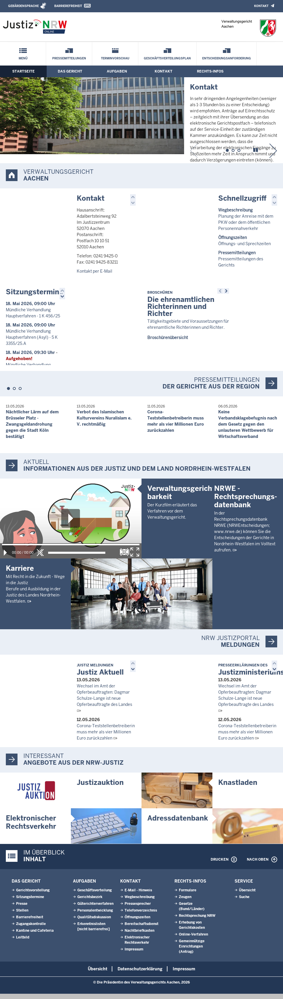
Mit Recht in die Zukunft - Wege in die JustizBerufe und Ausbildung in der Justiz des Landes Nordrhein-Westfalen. (35, 593)
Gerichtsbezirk (89, 902)
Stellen (22, 915)
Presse (21, 909)
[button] (227, 149)
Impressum (134, 954)
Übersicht (247, 895)
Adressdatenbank (177, 823)
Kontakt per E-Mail (94, 271)
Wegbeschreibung (140, 902)
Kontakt (261, 6)
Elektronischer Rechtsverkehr (31, 827)
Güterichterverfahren (95, 909)
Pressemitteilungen (69, 58)
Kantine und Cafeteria (35, 935)
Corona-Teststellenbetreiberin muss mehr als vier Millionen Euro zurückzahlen (106, 737)
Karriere (20, 572)
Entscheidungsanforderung (226, 58)
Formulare (187, 895)
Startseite (23, 71)
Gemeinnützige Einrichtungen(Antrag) (192, 951)
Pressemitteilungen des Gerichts (240, 259)
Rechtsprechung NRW (197, 921)
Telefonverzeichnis (141, 915)
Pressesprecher (138, 909)
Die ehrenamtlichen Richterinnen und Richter (180, 304)
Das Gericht (70, 71)
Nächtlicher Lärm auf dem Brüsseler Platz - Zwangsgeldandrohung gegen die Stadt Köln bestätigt (32, 429)
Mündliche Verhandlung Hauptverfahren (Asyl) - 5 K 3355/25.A (32, 337)
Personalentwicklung (95, 915)
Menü (23, 58)
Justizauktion (100, 787)
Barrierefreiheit (68, 6)
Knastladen (237, 787)
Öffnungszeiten (137, 922)
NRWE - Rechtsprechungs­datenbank (245, 572)
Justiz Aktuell (100, 675)
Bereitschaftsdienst (141, 929)
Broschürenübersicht (167, 337)
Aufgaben (117, 71)
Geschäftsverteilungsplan (167, 58)
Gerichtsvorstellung (33, 895)
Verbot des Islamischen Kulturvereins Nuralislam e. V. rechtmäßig (104, 422)
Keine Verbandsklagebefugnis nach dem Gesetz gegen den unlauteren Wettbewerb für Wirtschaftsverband (247, 429)
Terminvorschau (115, 58)
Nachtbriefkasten (139, 935)
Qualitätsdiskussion (94, 922)
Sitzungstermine (34, 291)
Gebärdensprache (23, 6)
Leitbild (22, 942)
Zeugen (185, 902)
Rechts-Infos (210, 71)
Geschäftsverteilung (94, 895)
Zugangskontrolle (31, 929)
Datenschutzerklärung (140, 974)
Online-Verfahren (193, 939)
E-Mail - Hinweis (138, 895)
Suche (244, 902)
